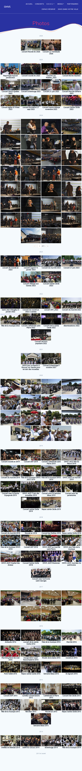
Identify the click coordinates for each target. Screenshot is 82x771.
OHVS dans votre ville (68, 9)
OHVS (7, 7)
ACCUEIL (29, 4)
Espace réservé (48, 9)
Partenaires (72, 4)
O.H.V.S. (49, 4)
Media (60, 4)
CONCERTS (39, 4)
